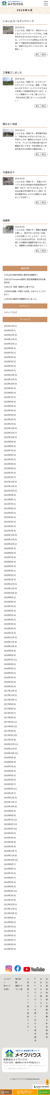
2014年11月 (9, 855)
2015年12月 (9, 798)
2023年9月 (8, 388)
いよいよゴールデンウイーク (18, 21)
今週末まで (9, 172)
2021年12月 (9, 482)
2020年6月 (8, 562)
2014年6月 (8, 878)
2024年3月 (8, 361)
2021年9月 (8, 495)
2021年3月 (8, 522)
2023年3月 (8, 415)
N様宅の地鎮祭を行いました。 (25, 299)
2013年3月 (8, 944)
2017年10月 (9, 700)
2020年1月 (8, 579)
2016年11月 (9, 749)
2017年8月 (8, 709)
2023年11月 (9, 379)
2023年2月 (8, 419)
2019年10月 (9, 593)
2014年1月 (8, 900)
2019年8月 (8, 602)
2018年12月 (9, 637)
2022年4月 (8, 464)
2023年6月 (8, 402)
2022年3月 (8, 468)
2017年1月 (8, 740)
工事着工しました (12, 72)
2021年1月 (8, 531)
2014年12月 (9, 851)
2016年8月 (8, 762)
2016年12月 (9, 744)
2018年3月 (8, 677)
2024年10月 (9, 344)
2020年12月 (9, 535)
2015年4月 (8, 833)
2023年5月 (8, 406)
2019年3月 (8, 624)
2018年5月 (8, 668)
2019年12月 (9, 584)
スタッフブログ (10, 312)
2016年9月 (8, 757)
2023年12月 (9, 375)
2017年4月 (8, 726)
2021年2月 (8, 526)
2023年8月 (8, 393)
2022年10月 (9, 437)
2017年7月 (8, 713)
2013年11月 (9, 909)
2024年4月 (8, 357)
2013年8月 (8, 922)
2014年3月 (8, 891)
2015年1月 (8, 846)
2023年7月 (8, 397)
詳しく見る (41, 55)
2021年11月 (9, 486)
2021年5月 (8, 513)
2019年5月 (8, 615)
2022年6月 (8, 455)
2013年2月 (8, 949)
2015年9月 (8, 811)
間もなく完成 (10, 124)
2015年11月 (9, 802)
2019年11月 (9, 588)
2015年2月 (8, 842)
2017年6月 (8, 717)
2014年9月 (8, 864)
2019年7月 (8, 606)
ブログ (41, 1003)
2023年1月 (8, 424)
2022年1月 (8, 477)
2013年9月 (8, 918)
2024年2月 (8, 366)
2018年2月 (8, 682)
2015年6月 (8, 824)
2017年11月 (9, 695)
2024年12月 (9, 335)
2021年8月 (8, 499)
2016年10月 (9, 753)
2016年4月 (8, 780)
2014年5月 (8, 882)
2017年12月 (9, 691)
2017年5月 (8, 722)
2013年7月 (8, 927)
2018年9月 (8, 651)
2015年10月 (9, 806)
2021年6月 (8, 508)
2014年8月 (8, 869)
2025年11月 (9, 326)
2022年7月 (8, 450)
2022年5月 (8, 459)
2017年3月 (8, 731)
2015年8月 (8, 815)
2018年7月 (8, 660)
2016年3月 (8, 784)
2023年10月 (9, 384)
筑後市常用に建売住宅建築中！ (25, 275)
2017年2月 (8, 735)
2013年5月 (8, 935)
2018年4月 (8, 673)
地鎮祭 (6, 220)
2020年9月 (8, 548)
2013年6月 (8, 931)
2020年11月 (9, 539)
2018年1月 (8, 686)
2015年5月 (8, 829)
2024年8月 (8, 348)
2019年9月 (8, 597)
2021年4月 (8, 517)
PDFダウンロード (35, 992)
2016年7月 (8, 766)
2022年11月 (9, 433)
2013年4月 (8, 940)
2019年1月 (8, 633)
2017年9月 (8, 704)
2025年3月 (8, 330)
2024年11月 (9, 339)
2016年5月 (8, 775)
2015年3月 (8, 838)
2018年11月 (9, 642)
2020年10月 (9, 544)
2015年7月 (8, 820)
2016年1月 (8, 793)
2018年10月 (9, 646)
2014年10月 (9, 860)
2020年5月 (8, 566)
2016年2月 (8, 789)
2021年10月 (9, 491)
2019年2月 (8, 628)
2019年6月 (8, 611)
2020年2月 (8, 575)
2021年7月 (8, 504)
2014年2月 (8, 895)
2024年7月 (8, 353)
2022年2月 (8, 473)
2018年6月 (8, 664)
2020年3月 (8, 571)
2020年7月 (8, 557)
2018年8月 (8, 655)
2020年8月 (8, 553)
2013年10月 (9, 913)
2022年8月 (8, 446)
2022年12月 (9, 428)
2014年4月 (8, 886)
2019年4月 (8, 620)
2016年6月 (8, 771)
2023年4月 (8, 410)
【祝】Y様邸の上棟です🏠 (23, 287)
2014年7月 (8, 873)
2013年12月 (9, 904)
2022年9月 (8, 442)
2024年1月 (8, 370)
